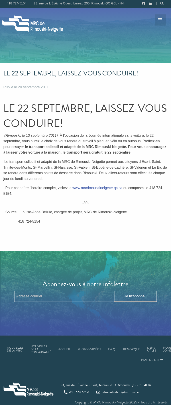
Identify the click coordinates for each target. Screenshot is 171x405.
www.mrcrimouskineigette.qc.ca (97, 188)
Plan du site (152, 360)
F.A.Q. (112, 349)
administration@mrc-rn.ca (117, 392)
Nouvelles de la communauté (41, 349)
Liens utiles (151, 349)
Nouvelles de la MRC (15, 349)
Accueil (64, 349)
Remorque (131, 349)
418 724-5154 (76, 392)
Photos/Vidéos (89, 349)
